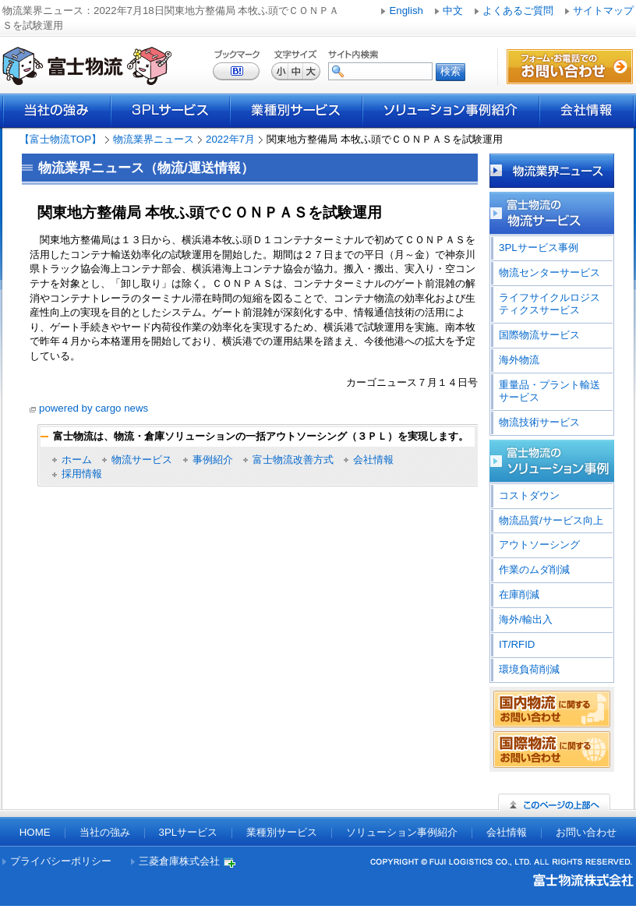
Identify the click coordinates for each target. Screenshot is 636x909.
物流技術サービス (539, 422)
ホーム (77, 459)
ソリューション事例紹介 (450, 111)
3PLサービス (170, 111)
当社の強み (56, 111)
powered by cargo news (93, 408)
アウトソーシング (539, 544)
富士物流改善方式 (293, 459)
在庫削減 (519, 594)
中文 (453, 10)
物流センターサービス (549, 272)
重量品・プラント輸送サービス (549, 391)
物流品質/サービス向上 (551, 520)
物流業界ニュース (153, 139)
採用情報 (82, 473)
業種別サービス (296, 111)
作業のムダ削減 (534, 569)
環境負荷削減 (529, 669)
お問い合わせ (586, 832)
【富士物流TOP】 (60, 139)
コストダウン (529, 495)
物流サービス (141, 459)
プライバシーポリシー (60, 861)
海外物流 (519, 360)
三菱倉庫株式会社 (179, 861)
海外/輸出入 (526, 619)
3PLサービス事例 (538, 247)
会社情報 (586, 111)
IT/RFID (517, 644)
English (406, 10)
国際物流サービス (539, 335)
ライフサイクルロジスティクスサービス (549, 304)
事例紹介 (213, 459)
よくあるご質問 (517, 10)
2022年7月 (230, 139)
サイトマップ (603, 10)
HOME (35, 832)
